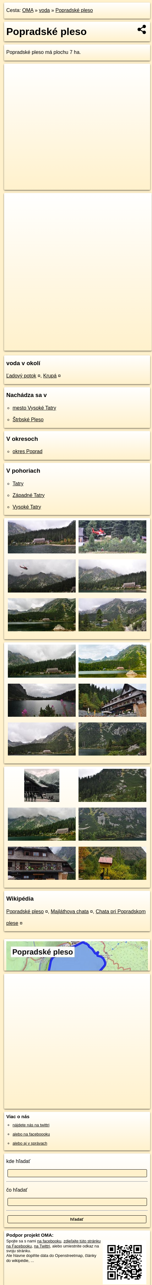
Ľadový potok (21, 375)
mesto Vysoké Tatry (34, 408)
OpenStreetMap (50, 340)
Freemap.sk (82, 340)
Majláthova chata (70, 911)
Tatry (18, 483)
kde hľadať (18, 1161)
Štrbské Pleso (28, 419)
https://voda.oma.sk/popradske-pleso (36, 346)
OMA (28, 10)
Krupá (50, 375)
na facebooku (49, 1241)
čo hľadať (17, 1190)
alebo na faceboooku (31, 1134)
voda (44, 10)
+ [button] (15, 203)
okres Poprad (27, 451)
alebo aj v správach (30, 1143)
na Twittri (42, 1246)
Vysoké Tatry (27, 507)
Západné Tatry (29, 495)
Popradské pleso (74, 10)
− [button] (15, 213)
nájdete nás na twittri (31, 1125)
